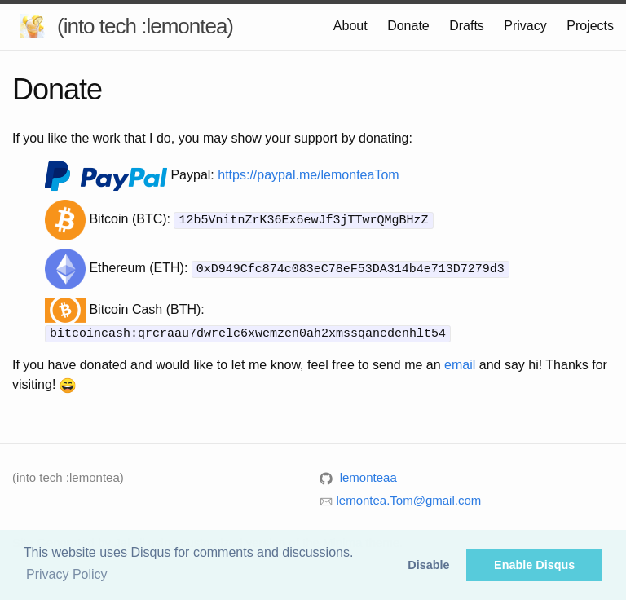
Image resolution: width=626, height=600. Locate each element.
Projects (590, 26)
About (350, 26)
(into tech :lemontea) (145, 26)
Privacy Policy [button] (67, 574)
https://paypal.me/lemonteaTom (308, 175)
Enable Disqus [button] (534, 564)
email (459, 364)
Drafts (466, 26)
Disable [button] (428, 564)
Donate (408, 26)
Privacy (525, 26)
